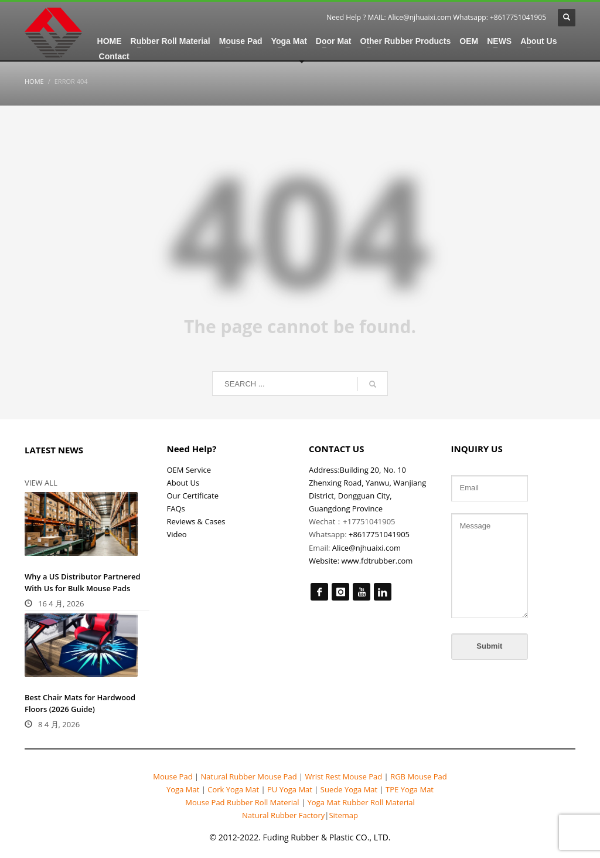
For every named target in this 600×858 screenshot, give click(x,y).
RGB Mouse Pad (417, 776)
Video (177, 534)
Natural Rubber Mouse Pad (249, 776)
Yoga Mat (184, 789)
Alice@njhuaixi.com (419, 17)
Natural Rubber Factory (283, 815)
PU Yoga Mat (290, 789)
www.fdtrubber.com (376, 560)
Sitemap (343, 815)
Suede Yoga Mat (348, 789)
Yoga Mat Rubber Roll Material (360, 802)
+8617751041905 (379, 534)
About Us (183, 482)
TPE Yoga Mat (409, 789)
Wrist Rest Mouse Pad (343, 776)
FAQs (176, 508)
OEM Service (189, 469)
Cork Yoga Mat (233, 789)
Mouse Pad (172, 776)
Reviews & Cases (196, 521)
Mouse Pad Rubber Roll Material (243, 802)
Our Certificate (193, 495)
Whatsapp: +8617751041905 (499, 17)
